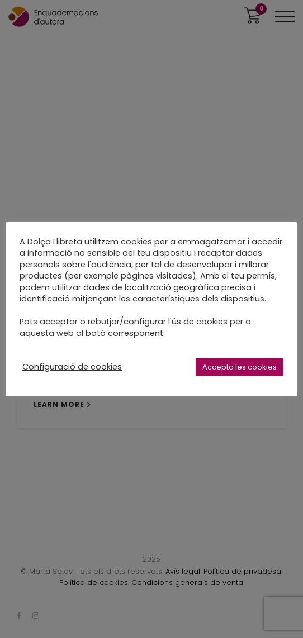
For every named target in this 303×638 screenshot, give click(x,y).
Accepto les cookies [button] (239, 367)
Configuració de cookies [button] (72, 367)
